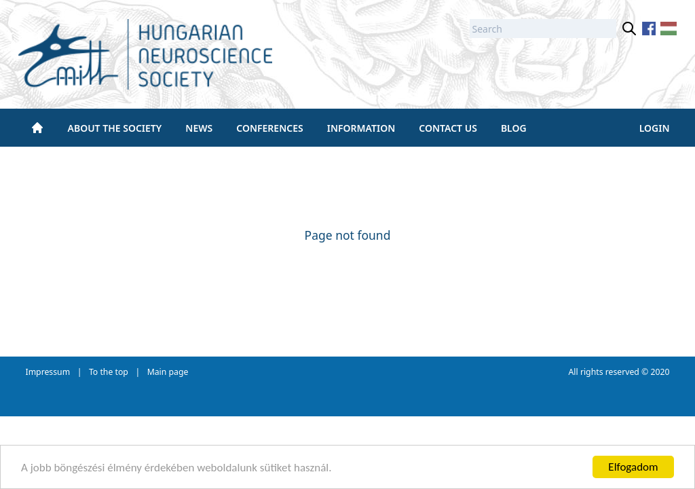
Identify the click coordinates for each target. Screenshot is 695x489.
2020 (659, 372)
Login (654, 128)
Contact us (448, 128)
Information (361, 128)
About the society (115, 128)
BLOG (514, 128)
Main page (168, 372)
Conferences (269, 128)
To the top (108, 372)
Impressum (48, 372)
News (198, 128)
